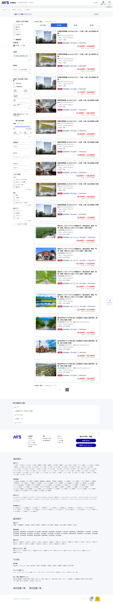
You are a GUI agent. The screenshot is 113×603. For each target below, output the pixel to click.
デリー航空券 (75, 483)
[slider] (14, 126)
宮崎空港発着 (30, 535)
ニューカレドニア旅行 (69, 470)
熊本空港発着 (23, 535)
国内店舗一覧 (36, 588)
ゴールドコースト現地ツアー (48, 509)
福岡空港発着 (80, 533)
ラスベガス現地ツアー (81, 509)
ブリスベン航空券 (91, 488)
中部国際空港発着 (80, 531)
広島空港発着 (43, 533)
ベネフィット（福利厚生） (67, 579)
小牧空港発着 (88, 531)
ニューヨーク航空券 (74, 485)
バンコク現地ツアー (54, 507)
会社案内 (30, 438)
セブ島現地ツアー (63, 507)
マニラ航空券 (93, 481)
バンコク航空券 (67, 481)
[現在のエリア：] (13, 3)
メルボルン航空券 (24, 490)
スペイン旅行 (66, 468)
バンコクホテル (73, 497)
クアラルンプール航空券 (48, 483)
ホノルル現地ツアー (17, 507)
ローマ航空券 (68, 486)
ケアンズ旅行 (32, 470)
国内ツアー (16, 523)
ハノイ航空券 (32, 483)
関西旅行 (57, 525)
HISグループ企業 (31, 442)
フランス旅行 (25, 468)
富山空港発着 (16, 533)
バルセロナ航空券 (28, 488)
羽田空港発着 (16, 531)
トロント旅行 (75, 472)
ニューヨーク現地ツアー (92, 509)
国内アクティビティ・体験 (19, 548)
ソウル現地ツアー (79, 507)
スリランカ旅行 (57, 467)
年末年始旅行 (43, 565)
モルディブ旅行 (84, 470)
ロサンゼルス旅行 (17, 472)
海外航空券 (16, 479)
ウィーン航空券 (56, 488)
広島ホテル (21, 544)
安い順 (75, 25)
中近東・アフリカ (71, 572)
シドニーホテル (93, 499)
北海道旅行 (27, 525)
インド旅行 (50, 467)
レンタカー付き (19, 24)
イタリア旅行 (71, 467)
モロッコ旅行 (29, 474)
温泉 (17, 195)
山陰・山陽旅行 (63, 525)
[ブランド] (22, 168)
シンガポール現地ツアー (90, 507)
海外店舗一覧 (20, 588)
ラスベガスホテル (64, 499)
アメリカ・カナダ (21, 572)
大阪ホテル (83, 542)
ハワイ (35, 572)
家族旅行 (49, 565)
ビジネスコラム (38, 580)
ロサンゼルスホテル (55, 499)
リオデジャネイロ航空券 (45, 486)
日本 (77, 572)
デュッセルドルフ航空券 (18, 488)
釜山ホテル (45, 497)
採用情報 (30, 446)
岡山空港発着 (50, 533)
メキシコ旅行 (81, 472)
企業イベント (48, 579)
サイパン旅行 (28, 465)
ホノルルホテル (16, 497)
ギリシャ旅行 (94, 468)
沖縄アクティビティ (17, 550)
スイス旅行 (44, 468)
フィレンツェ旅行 (17, 468)
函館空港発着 (44, 531)
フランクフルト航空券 (83, 486)
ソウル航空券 (16, 481)
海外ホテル (16, 495)
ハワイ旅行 (15, 465)
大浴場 (17, 197)
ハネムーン (18, 215)
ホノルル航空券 (90, 483)
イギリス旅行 (32, 468)
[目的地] (22, 69)
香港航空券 (42, 481)
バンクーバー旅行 (67, 472)
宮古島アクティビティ (37, 550)
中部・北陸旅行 (50, 525)
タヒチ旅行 (77, 470)
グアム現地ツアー (36, 507)
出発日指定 (18, 83)
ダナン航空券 (38, 483)
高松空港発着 (57, 533)
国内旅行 (18, 518)
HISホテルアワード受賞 (21, 202)
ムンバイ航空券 (83, 483)
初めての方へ (60, 438)
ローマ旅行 (77, 467)
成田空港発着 (23, 531)
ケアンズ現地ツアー (36, 509)
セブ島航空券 (16, 483)
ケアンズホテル (16, 501)
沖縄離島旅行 (21, 525)
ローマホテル (85, 499)
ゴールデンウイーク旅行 (24, 565)
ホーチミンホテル (93, 497)
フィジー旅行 (61, 470)
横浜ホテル (46, 542)
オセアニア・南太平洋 (55, 572)
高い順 (91, 25)
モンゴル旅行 (64, 467)
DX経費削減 (77, 579)
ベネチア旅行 (90, 467)
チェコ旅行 (87, 468)
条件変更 (96, 14)
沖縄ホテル (64, 544)
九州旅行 (75, 525)
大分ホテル (51, 544)
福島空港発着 (72, 531)
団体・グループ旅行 (40, 579)
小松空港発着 (95, 531)
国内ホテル (16, 540)
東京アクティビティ (58, 550)
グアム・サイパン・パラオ (43, 572)
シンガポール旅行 (68, 465)
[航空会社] (22, 146)
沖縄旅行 (15, 525)
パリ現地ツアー (26, 511)
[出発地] (22, 56)
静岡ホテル (52, 542)
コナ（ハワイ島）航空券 (18, 485)
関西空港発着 (23, 533)
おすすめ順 (42, 25)
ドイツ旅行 (38, 468)
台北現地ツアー (71, 507)
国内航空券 (16, 529)
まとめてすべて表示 (22, 224)
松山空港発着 (64, 533)
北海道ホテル (22, 542)
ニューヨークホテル (45, 499)
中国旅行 (61, 465)
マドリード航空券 (37, 488)
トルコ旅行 (94, 472)
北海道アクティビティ (48, 550)
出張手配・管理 (26, 579)
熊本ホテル (45, 544)
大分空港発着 (16, 535)
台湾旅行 (45, 465)
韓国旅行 (40, 465)
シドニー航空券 (64, 488)
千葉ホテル (40, 542)
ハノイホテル (16, 499)
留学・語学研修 (89, 579)
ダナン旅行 (28, 467)
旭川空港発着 (37, 531)
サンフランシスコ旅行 (34, 472)
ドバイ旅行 (88, 472)
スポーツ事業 (16, 580)
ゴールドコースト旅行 (41, 470)
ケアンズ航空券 (72, 488)
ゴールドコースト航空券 (81, 488)
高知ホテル (27, 544)
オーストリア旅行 (51, 468)
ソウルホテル (38, 497)
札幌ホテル (28, 542)
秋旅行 (38, 565)
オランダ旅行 (73, 468)
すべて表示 (28, 189)
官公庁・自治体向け (24, 580)
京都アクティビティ (67, 550)
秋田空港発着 (58, 531)
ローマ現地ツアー (34, 511)
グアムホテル (31, 497)
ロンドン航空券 (54, 486)
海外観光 (60, 565)
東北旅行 (33, 525)
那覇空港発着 (44, 535)
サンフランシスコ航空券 (46, 485)
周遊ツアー (18, 29)
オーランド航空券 (90, 485)
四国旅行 (70, 525)
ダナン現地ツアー (27, 509)
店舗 (95, 2)
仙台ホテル (34, 542)
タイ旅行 (75, 465)
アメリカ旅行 (92, 470)
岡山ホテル (15, 544)
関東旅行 (38, 525)
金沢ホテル (64, 542)
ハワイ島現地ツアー (27, 507)
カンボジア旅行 (35, 467)
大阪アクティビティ (77, 550)
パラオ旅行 (34, 465)
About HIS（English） (32, 444)
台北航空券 (36, 481)
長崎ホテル (39, 544)
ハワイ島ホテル (24, 497)
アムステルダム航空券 (47, 488)
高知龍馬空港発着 (72, 533)
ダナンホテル (23, 499)
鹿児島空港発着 (37, 535)
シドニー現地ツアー (59, 509)
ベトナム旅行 (22, 467)
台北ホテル (51, 497)
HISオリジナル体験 (20, 182)
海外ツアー (16, 463)
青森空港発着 (51, 531)
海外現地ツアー (17, 505)
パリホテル (71, 499)
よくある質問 (60, 440)
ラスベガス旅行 (25, 472)
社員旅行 (33, 579)
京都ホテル (77, 542)
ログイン (110, 7)
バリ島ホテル (37, 499)
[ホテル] (22, 157)
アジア (14, 572)
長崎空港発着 (95, 533)
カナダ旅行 (59, 472)
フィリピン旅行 (90, 465)
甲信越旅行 (43, 525)
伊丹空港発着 (30, 533)
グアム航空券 (27, 485)
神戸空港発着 (37, 533)
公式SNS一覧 (60, 442)
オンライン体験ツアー (18, 570)
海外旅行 (18, 458)
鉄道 (24, 45)
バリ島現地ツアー (45, 507)
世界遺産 (65, 565)
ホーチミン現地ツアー (18, 509)
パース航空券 (16, 490)
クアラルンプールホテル (83, 497)
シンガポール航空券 (84, 481)
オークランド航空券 (33, 490)
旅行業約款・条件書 (47, 438)
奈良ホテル (95, 542)
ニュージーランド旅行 (52, 470)
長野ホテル (58, 542)
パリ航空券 (61, 486)
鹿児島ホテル (58, 544)
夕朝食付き (18, 34)
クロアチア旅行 (80, 468)
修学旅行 (83, 579)
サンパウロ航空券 (34, 486)
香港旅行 (50, 465)
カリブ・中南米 (29, 572)
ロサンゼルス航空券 (36, 485)
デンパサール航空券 (58, 483)
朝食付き (18, 27)
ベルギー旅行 (59, 468)
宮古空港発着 (58, 535)
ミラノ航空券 (75, 486)
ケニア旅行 (22, 474)
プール (17, 200)
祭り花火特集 (70, 565)
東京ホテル (15, 542)
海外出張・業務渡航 (17, 579)
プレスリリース (31, 440)
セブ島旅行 (96, 465)
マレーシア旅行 (43, 467)
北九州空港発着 (87, 533)
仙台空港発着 (65, 531)
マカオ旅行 (55, 465)
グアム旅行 (21, 465)
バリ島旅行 (15, 467)
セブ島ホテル (30, 499)
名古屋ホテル (70, 542)
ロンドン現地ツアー (17, 511)
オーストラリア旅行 (17, 470)
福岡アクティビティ (86, 550)
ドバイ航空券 (41, 490)
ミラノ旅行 (83, 467)
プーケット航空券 (75, 481)
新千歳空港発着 (30, 531)
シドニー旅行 (25, 470)
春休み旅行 (15, 565)
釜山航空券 (22, 481)
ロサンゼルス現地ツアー (70, 509)
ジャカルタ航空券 (67, 483)
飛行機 (17, 45)
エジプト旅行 (16, 474)
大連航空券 (60, 481)
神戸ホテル (89, 542)
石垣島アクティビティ (27, 550)
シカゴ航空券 (82, 485)
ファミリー (18, 32)
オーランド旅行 (52, 472)
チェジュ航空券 (29, 481)
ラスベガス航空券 (56, 485)
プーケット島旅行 (81, 465)
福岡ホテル (33, 544)
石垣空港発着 (51, 535)
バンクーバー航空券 (17, 486)
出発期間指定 (19, 86)
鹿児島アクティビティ (17, 552)
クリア (29, 60)
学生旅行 (18, 213)
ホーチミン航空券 (24, 483)
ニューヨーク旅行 (44, 472)
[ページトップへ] (99, 433)
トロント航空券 (26, 486)
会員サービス (103, 3)
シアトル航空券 (65, 485)
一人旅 (17, 218)
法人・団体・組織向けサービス (21, 577)
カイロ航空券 (48, 490)
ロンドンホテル (78, 499)
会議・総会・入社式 (56, 579)
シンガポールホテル (65, 497)
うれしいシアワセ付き (21, 179)
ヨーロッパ (63, 572)
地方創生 (32, 580)
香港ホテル (57, 497)
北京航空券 (54, 481)
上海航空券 (48, 481)
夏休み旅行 (33, 565)
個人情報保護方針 (46, 440)
